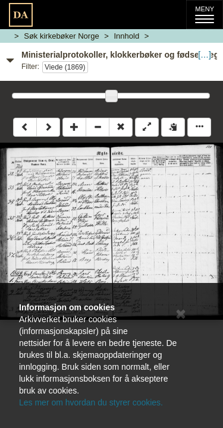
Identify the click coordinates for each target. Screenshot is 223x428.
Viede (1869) (65, 67)
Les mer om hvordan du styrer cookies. (91, 402)
